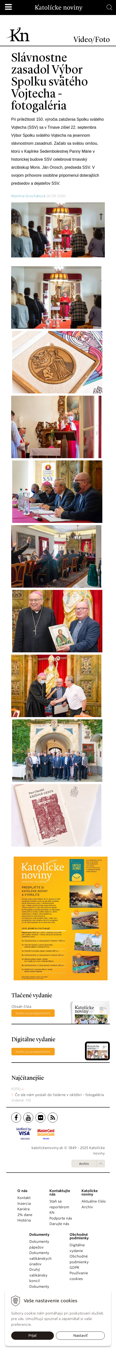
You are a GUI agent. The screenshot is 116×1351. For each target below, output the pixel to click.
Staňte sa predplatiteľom (33, 1013)
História (24, 1220)
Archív (84, 1164)
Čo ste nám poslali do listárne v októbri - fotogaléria (59, 1095)
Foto (16, 1089)
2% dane (24, 1215)
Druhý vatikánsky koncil (38, 1275)
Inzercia (24, 1204)
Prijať (32, 1336)
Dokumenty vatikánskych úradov (40, 1258)
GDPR (74, 1268)
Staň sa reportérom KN (59, 1207)
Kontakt (24, 1198)
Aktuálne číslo (93, 1201)
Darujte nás (59, 1224)
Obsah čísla (21, 1007)
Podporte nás (60, 1218)
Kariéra (23, 1209)
